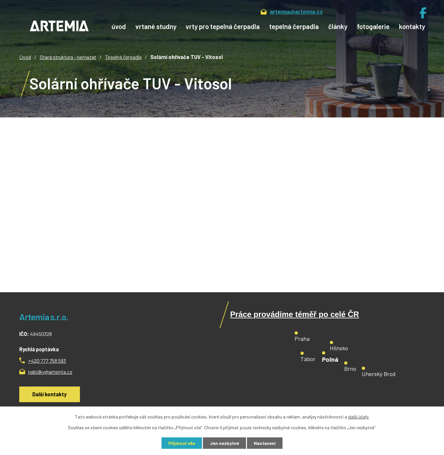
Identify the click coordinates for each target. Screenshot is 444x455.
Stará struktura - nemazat (68, 57)
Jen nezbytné (224, 443)
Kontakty (412, 26)
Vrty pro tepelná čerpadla (223, 26)
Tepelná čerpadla (294, 26)
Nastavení (265, 443)
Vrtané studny (155, 26)
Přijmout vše (181, 443)
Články (337, 26)
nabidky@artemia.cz (50, 372)
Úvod (119, 26)
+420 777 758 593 (47, 360)
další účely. (358, 416)
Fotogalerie (373, 26)
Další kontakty (49, 394)
